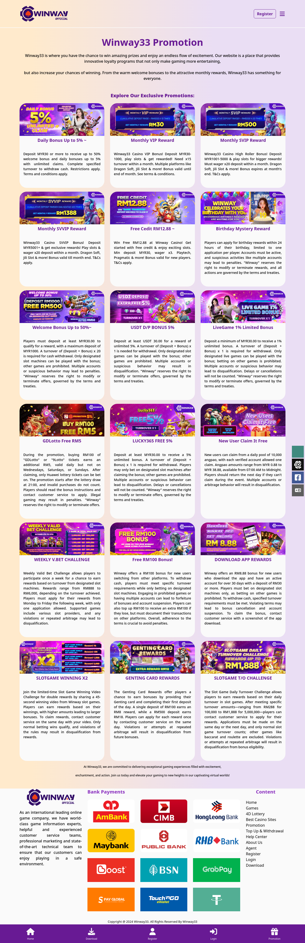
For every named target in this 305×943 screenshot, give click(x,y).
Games (252, 808)
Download (255, 865)
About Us (254, 842)
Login (251, 859)
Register (265, 13)
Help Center (256, 836)
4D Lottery (255, 813)
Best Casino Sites (261, 819)
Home (251, 802)
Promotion (255, 825)
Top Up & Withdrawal (265, 831)
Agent (251, 848)
